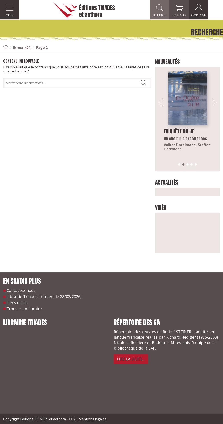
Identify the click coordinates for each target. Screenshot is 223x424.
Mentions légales (92, 419)
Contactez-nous (21, 290)
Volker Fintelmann (180, 144)
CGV (72, 419)
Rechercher (143, 83)
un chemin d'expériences (185, 139)
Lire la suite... (131, 358)
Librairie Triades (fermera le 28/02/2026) (43, 296)
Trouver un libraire (24, 308)
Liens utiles (17, 302)
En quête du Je (179, 131)
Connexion (213, 10)
